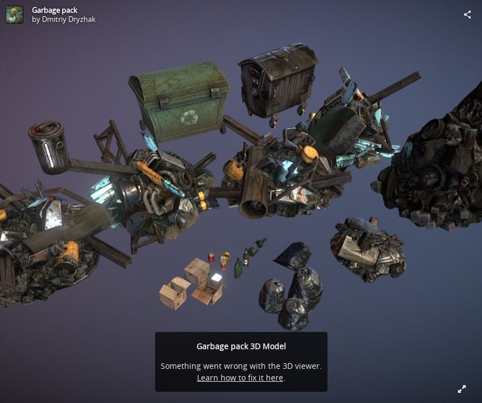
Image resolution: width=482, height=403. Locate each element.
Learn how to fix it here (240, 377)
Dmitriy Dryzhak (69, 19)
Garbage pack (54, 10)
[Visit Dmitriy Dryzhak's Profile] (15, 15)
